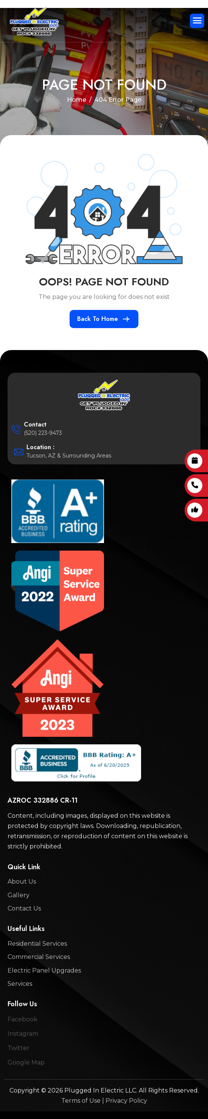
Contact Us (24, 908)
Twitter (18, 1048)
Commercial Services (39, 956)
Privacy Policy (126, 1100)
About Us (22, 881)
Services (20, 983)
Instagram (23, 1033)
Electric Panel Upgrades (44, 970)
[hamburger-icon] (197, 21)
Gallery (18, 895)
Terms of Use (81, 1100)
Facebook (22, 1019)
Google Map (26, 1062)
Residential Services (37, 943)
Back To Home (97, 318)
